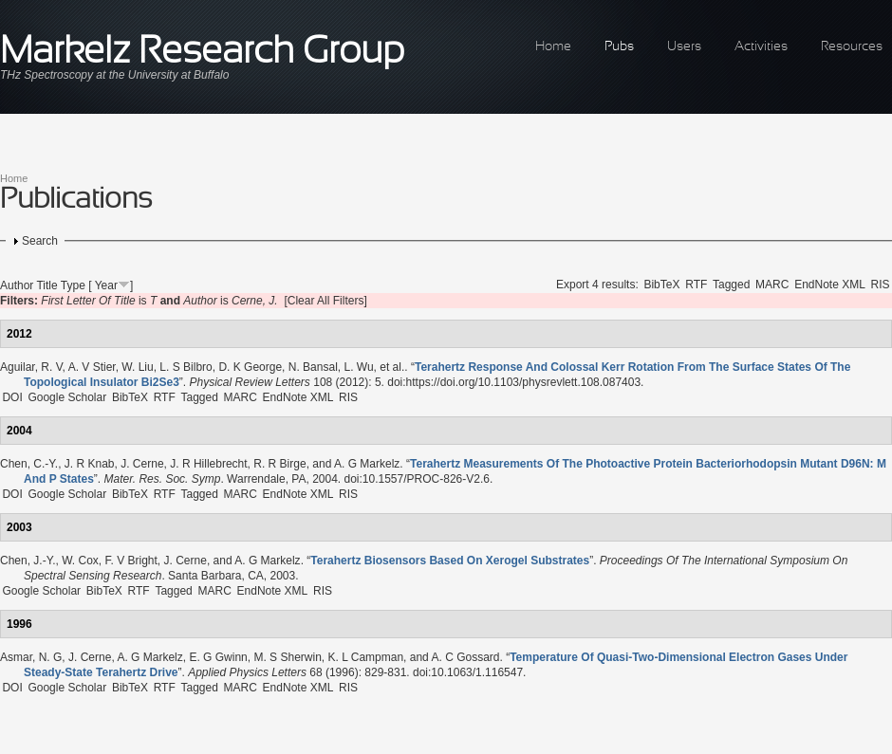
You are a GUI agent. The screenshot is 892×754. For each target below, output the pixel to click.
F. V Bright (131, 560)
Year (106, 285)
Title (46, 285)
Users (684, 47)
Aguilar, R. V (31, 367)
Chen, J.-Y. (27, 560)
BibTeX (661, 284)
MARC (772, 284)
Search (40, 241)
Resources (852, 47)
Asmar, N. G (31, 657)
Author (16, 285)
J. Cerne (142, 463)
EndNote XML (829, 284)
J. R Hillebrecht (208, 463)
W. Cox (80, 560)
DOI (12, 397)
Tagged (731, 284)
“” (450, 560)
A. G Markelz (367, 463)
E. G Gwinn (218, 657)
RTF (696, 284)
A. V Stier (92, 367)
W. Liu (137, 367)
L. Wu (358, 367)
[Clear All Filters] (325, 300)
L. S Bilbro (185, 367)
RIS (880, 284)
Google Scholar (67, 397)
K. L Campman (365, 657)
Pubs (619, 47)
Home (553, 47)
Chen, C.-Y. (29, 463)
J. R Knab (90, 463)
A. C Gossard (465, 657)
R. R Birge (279, 463)
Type (73, 285)
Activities (761, 47)
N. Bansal (313, 367)
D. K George (250, 367)
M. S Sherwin (287, 657)
